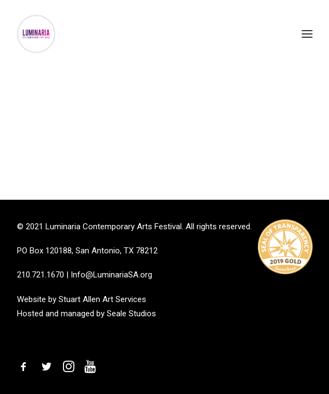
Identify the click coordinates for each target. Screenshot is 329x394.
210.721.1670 (40, 275)
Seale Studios (131, 313)
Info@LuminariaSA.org (111, 275)
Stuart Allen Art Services (102, 299)
